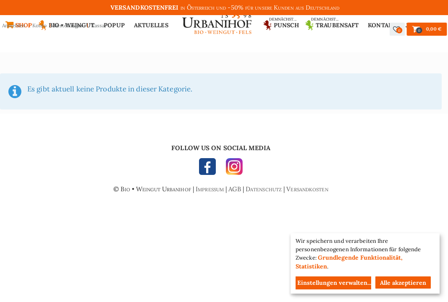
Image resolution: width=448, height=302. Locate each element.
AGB (234, 189)
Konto (39, 25)
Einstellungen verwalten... (334, 282)
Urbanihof (217, 19)
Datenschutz (264, 189)
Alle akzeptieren (403, 282)
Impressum (210, 189)
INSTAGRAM (232, 168)
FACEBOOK (209, 168)
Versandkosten (307, 189)
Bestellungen (69, 25)
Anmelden (13, 25)
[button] (397, 29)
